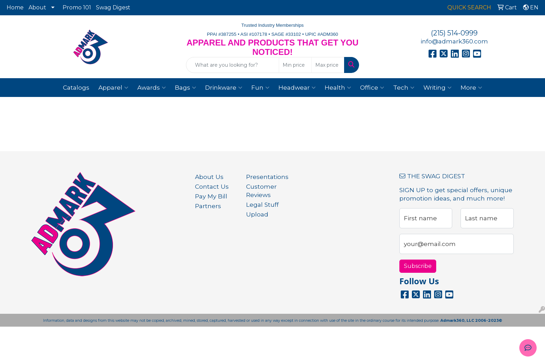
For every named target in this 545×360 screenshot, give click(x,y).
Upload (257, 214)
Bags (185, 87)
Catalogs (76, 87)
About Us (209, 176)
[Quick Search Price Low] (295, 65)
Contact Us (212, 186)
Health (338, 87)
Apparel (113, 87)
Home (15, 7)
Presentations (267, 176)
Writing (437, 87)
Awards (151, 87)
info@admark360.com (454, 41)
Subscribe (418, 266)
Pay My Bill (211, 196)
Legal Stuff (262, 204)
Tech (403, 87)
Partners (208, 206)
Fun (260, 87)
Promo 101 (77, 7)
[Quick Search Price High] (327, 65)
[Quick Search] (232, 65)
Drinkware (223, 87)
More (471, 87)
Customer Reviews (261, 190)
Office (372, 87)
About (37, 7)
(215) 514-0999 (454, 33)
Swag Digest (113, 7)
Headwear (297, 87)
